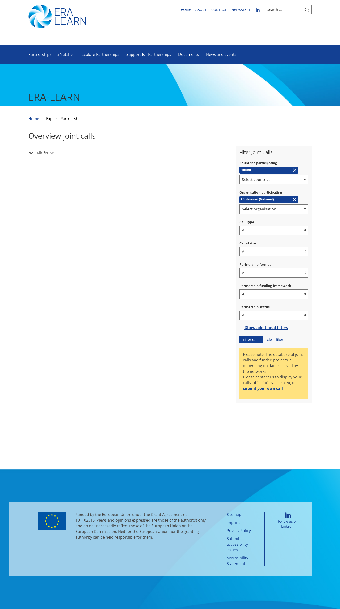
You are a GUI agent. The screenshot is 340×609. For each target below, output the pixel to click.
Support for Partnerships (148, 54)
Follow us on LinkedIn (288, 520)
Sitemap (234, 514)
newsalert (241, 9)
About (201, 9)
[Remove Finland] (268, 170)
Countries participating (258, 163)
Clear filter (275, 339)
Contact (219, 9)
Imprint (233, 522)
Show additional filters (263, 327)
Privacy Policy (239, 530)
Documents (188, 54)
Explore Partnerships (100, 54)
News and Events (221, 54)
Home (186, 9)
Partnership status (254, 307)
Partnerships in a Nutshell (51, 54)
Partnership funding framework (265, 285)
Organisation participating (260, 192)
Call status (247, 243)
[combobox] (273, 179)
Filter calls (251, 339)
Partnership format (255, 264)
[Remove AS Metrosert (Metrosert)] (268, 199)
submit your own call (263, 388)
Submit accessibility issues (237, 544)
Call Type (246, 222)
